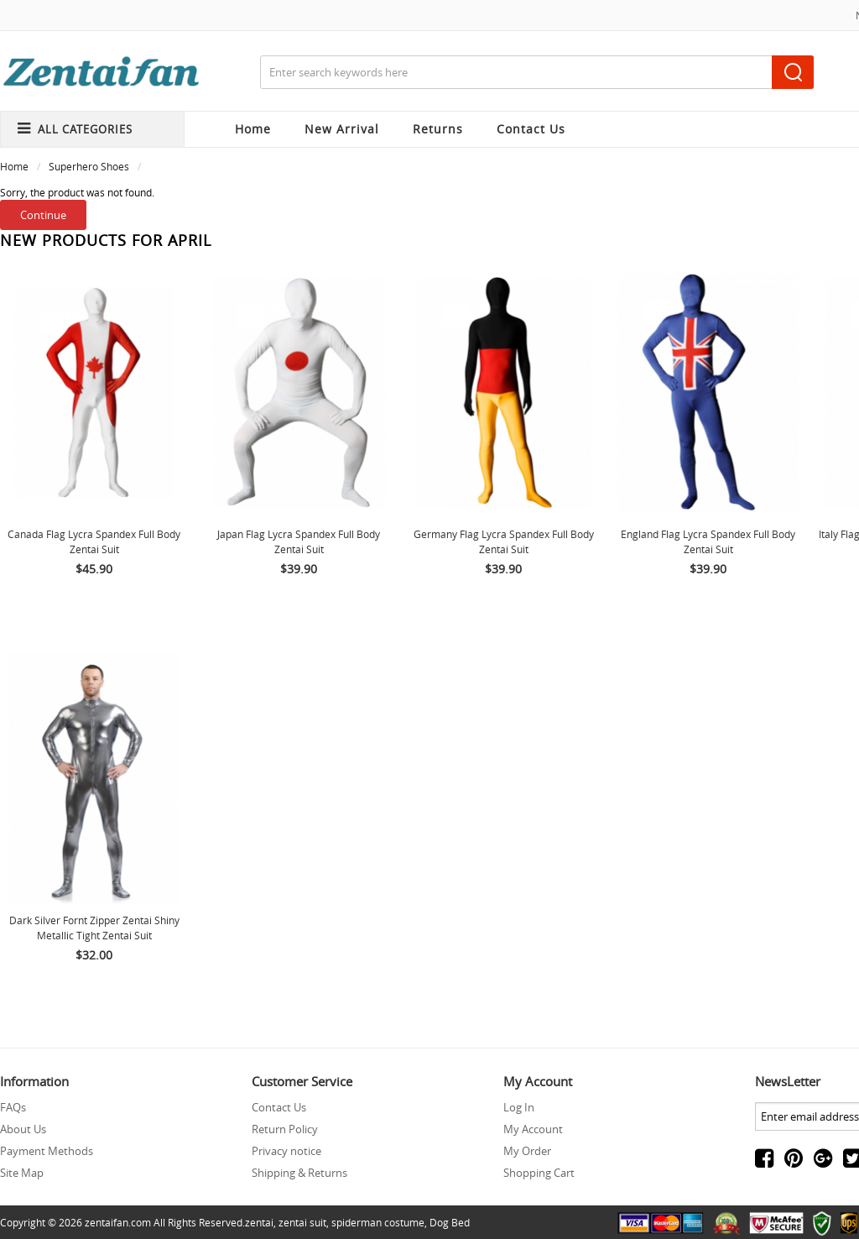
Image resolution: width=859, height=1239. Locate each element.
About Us (23, 1129)
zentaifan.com (118, 1222)
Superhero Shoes (89, 166)
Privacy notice (286, 1150)
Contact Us (279, 1107)
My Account (533, 1129)
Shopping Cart (539, 1172)
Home (253, 129)
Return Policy (285, 1129)
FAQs (13, 1107)
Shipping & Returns (299, 1172)
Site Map (22, 1172)
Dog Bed (450, 1222)
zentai (259, 1222)
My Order (527, 1150)
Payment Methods (46, 1150)
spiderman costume (377, 1222)
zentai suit (302, 1222)
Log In (518, 1107)
